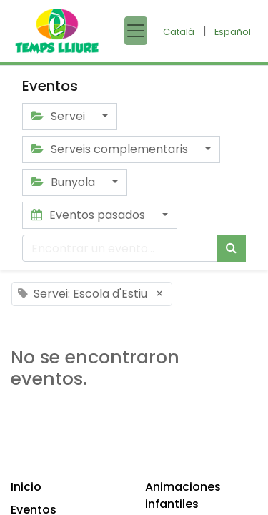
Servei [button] (59, 116)
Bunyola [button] (64, 182)
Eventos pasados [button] (89, 215)
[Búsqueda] (231, 248)
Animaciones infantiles (183, 495)
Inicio (26, 487)
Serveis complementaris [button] (111, 149)
